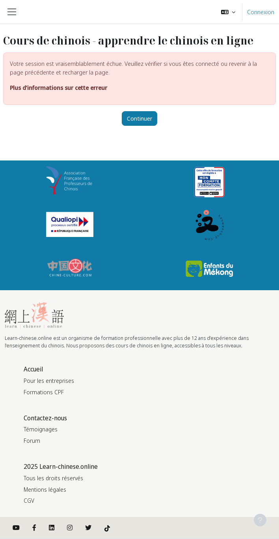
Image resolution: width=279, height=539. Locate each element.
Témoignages (41, 429)
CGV (29, 500)
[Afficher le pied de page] (260, 520)
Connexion (260, 12)
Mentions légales (45, 489)
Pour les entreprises (49, 380)
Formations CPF (44, 392)
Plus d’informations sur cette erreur (58, 87)
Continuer (139, 118)
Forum (32, 440)
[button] (228, 12)
